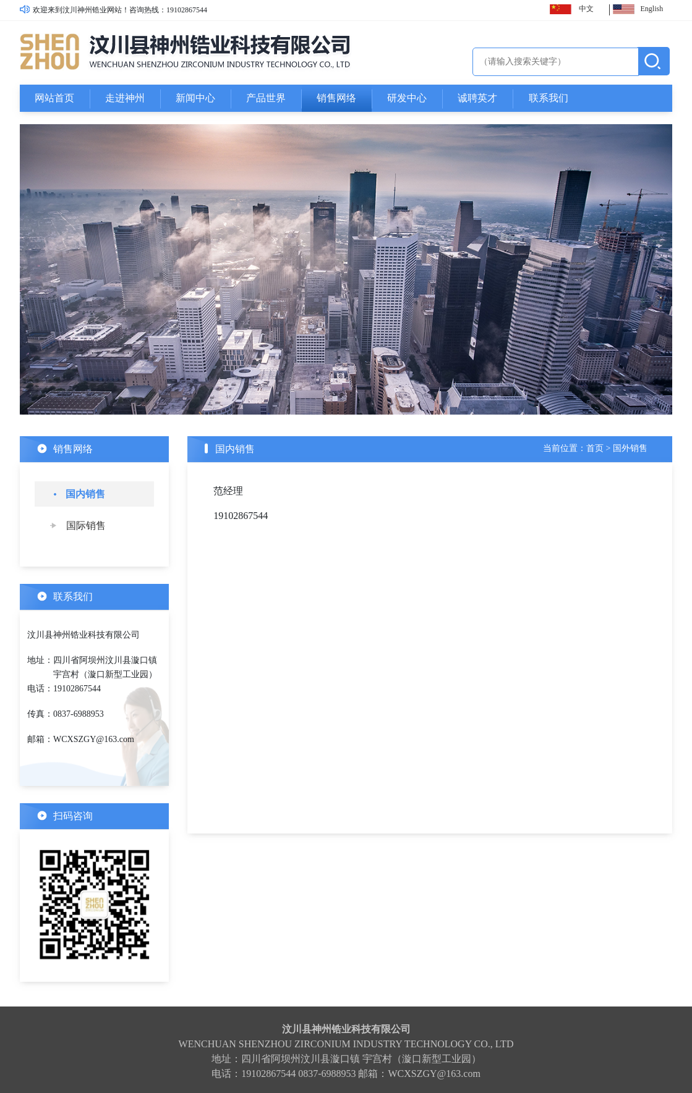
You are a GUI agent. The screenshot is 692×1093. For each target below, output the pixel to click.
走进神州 (125, 98)
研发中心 (407, 98)
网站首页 (54, 98)
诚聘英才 (477, 98)
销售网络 (336, 98)
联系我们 (548, 98)
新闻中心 (195, 98)
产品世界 (266, 98)
